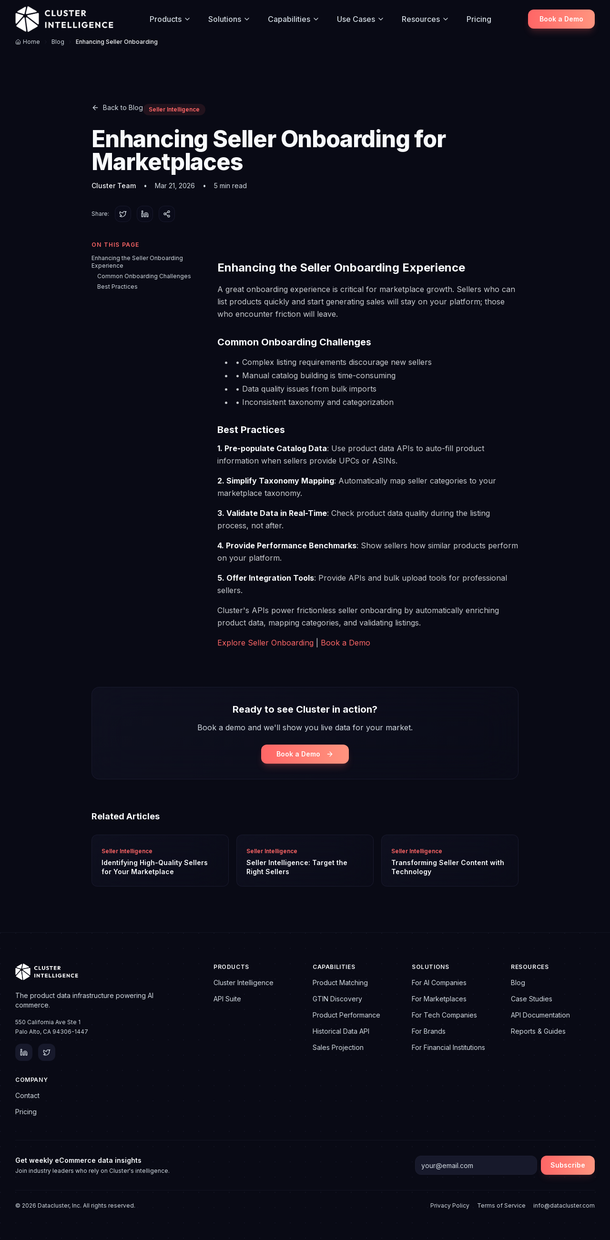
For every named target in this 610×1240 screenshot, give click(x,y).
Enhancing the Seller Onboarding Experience (137, 261)
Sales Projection (338, 1047)
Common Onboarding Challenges (144, 276)
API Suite (227, 999)
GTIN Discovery (337, 999)
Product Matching (340, 982)
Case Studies (531, 999)
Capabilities (294, 19)
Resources (425, 19)
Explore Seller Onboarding (265, 642)
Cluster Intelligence (244, 982)
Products (170, 19)
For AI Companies (439, 982)
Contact (27, 1095)
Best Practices (117, 286)
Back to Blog (117, 107)
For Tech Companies (444, 1015)
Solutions (229, 19)
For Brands (429, 1031)
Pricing (479, 19)
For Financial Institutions (448, 1047)
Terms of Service (501, 1205)
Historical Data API (341, 1031)
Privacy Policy (449, 1205)
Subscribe (567, 1165)
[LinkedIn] (23, 1052)
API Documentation (540, 1015)
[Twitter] (46, 1052)
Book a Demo (561, 19)
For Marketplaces (439, 999)
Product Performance (346, 1015)
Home (27, 41)
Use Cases (361, 19)
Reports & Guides (538, 1031)
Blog (57, 41)
